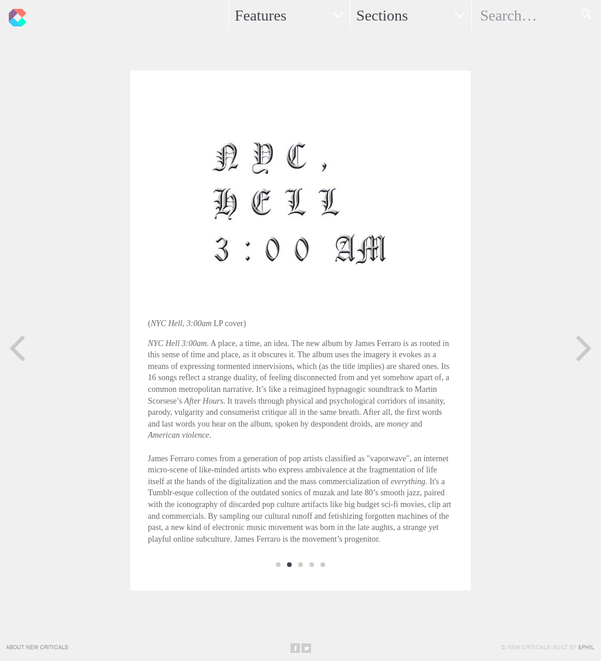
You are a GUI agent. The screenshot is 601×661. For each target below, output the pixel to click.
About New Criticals (37, 647)
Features (260, 15)
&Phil (586, 647)
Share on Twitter (306, 648)
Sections (382, 15)
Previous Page (17, 348)
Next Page (583, 348)
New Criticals (14, 14)
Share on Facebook (295, 648)
